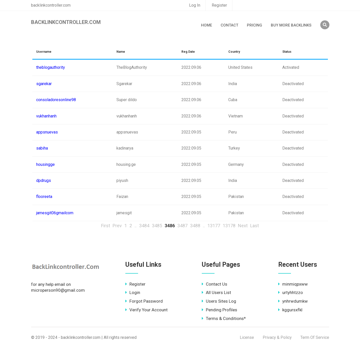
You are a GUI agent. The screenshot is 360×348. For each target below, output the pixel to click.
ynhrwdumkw (293, 301)
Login (132, 292)
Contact (229, 25)
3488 (195, 225)
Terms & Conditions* (224, 318)
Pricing (254, 25)
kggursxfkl (290, 309)
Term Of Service (314, 337)
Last (254, 225)
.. (136, 225)
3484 (144, 225)
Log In (194, 5)
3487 (182, 225)
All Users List (216, 292)
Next (243, 225)
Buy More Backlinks (291, 25)
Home (206, 25)
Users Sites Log (219, 301)
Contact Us (214, 284)
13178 (229, 225)
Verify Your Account (146, 309)
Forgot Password (144, 301)
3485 (157, 225)
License (247, 337)
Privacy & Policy (277, 337)
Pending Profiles (219, 309)
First (105, 225)
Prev (117, 225)
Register (219, 5)
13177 (213, 225)
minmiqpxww (293, 284)
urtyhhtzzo (290, 292)
